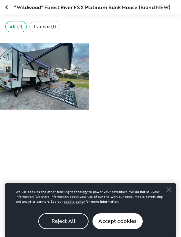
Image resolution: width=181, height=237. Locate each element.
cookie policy (74, 203)
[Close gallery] (7, 7)
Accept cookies (117, 223)
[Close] (169, 192)
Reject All (64, 223)
